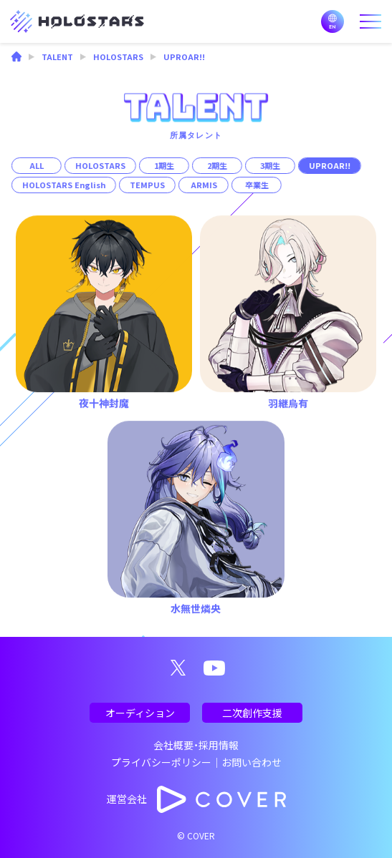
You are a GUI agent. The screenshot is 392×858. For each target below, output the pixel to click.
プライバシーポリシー (161, 762)
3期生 (270, 165)
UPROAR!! (329, 165)
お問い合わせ (251, 762)
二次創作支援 (252, 713)
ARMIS (203, 184)
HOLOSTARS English (63, 184)
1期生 (164, 165)
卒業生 (256, 184)
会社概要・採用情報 (196, 745)
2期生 (217, 165)
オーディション (140, 713)
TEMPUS (147, 184)
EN (332, 21)
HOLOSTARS (100, 165)
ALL (36, 165)
